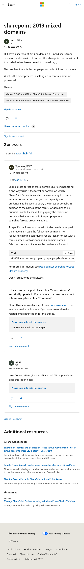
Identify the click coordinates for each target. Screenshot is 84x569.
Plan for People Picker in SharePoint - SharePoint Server (33, 479)
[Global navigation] (3, 4)
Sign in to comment (14, 136)
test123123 (16, 40)
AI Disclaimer (13, 549)
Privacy (10, 554)
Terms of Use (26, 554)
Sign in (77, 4)
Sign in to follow (12, 109)
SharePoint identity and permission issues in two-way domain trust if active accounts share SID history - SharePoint (40, 449)
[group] (42, 258)
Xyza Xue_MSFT (23, 166)
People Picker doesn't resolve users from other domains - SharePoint (39, 464)
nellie (18, 361)
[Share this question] (77, 16)
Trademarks (12, 559)
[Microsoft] (42, 4)
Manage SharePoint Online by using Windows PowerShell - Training (39, 501)
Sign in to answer (13, 418)
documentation (58, 305)
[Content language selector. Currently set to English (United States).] (22, 533)
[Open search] (69, 4)
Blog (48, 549)
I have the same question (16, 126)
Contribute (61, 549)
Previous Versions (33, 549)
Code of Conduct (46, 554)
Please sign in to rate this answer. (28, 322)
